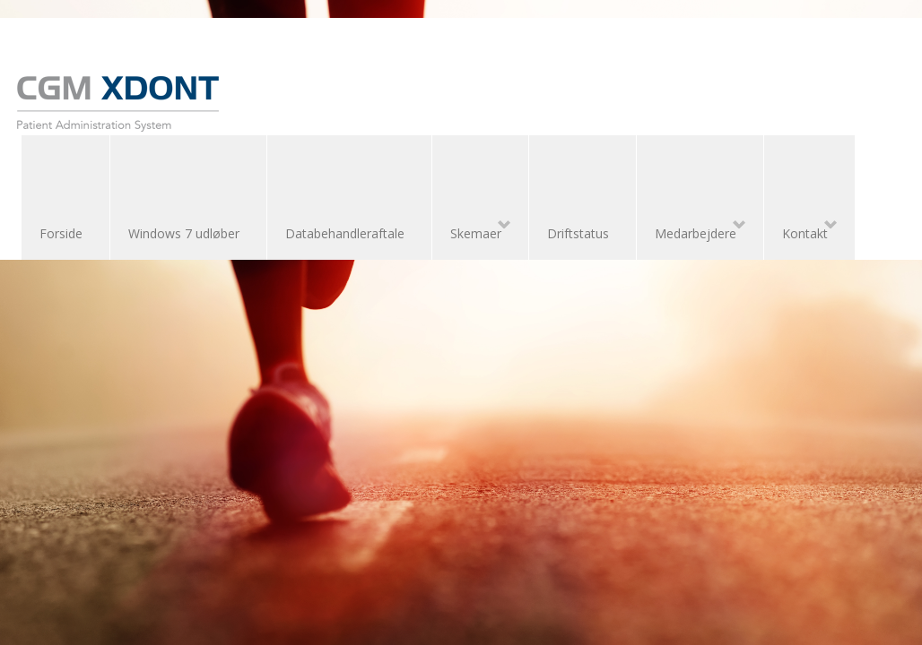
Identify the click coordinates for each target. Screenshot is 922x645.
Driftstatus (578, 233)
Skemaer (471, 230)
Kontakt (800, 230)
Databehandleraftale (344, 233)
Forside (61, 233)
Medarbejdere (691, 230)
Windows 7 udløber (183, 233)
